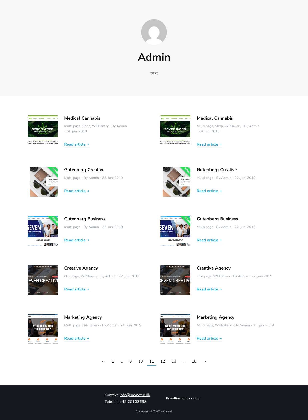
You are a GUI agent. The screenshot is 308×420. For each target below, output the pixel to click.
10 (140, 361)
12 (162, 361)
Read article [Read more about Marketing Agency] (77, 338)
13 (174, 361)
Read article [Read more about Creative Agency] (77, 289)
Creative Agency (81, 268)
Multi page (72, 126)
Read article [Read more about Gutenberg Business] (77, 240)
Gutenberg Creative (84, 170)
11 (151, 361)
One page (71, 276)
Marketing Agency (83, 317)
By (119, 126)
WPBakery (100, 126)
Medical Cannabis (82, 118)
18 (194, 361)
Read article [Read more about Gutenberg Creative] (77, 191)
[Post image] (43, 130)
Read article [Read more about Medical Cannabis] (77, 144)
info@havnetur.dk (135, 395)
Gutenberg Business (84, 219)
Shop (86, 126)
